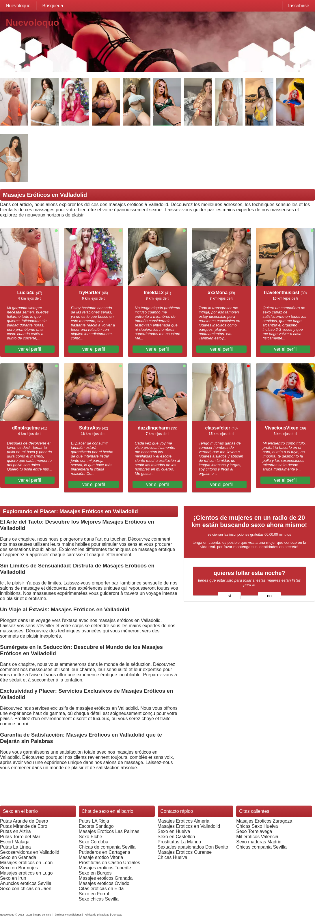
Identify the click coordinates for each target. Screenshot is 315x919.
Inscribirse (298, 5)
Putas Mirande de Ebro (23, 826)
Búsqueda (52, 5)
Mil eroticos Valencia (257, 836)
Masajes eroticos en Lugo (26, 873)
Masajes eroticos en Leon (26, 862)
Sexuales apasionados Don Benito (193, 847)
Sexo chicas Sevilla (99, 898)
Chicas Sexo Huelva (257, 826)
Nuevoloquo (18, 5)
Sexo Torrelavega (254, 831)
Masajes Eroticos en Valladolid (189, 826)
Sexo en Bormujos (19, 867)
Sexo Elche (90, 836)
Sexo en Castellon (176, 836)
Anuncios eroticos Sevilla (25, 883)
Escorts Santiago (96, 826)
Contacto (116, 914)
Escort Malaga (14, 841)
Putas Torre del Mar (20, 836)
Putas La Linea (15, 847)
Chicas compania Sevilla (261, 847)
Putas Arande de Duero (24, 821)
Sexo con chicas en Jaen (25, 888)
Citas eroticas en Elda (101, 888)
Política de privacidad (96, 914)
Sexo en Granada (18, 857)
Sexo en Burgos (95, 873)
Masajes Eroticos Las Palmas (109, 831)
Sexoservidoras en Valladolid (29, 852)
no (269, 595)
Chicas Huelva (172, 857)
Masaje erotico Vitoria (101, 857)
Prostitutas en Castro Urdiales (109, 862)
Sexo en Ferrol (94, 893)
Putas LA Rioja (94, 821)
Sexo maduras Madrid (259, 841)
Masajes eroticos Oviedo (104, 883)
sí (229, 595)
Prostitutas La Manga (179, 841)
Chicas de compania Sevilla (107, 847)
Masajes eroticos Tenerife (105, 867)
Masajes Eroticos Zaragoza (264, 821)
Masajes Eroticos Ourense (185, 852)
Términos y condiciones (67, 914)
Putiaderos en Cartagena (104, 852)
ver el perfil (29, 349)
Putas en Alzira (15, 831)
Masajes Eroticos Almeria (184, 821)
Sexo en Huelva (174, 831)
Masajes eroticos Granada (106, 878)
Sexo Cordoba (93, 841)
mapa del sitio (42, 914)
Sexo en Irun (13, 878)
